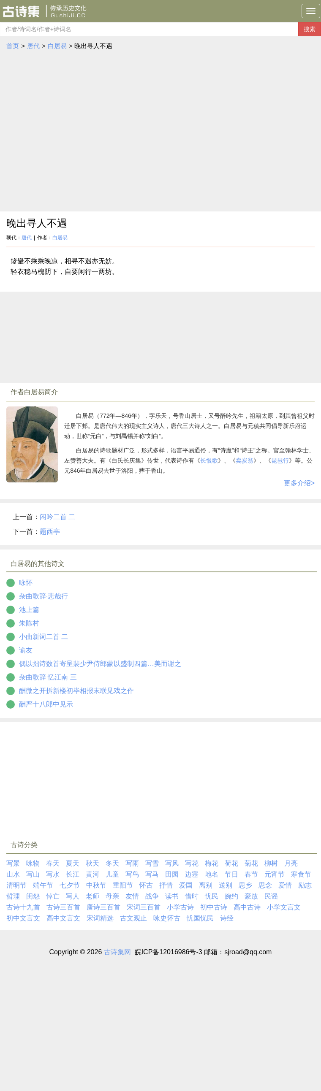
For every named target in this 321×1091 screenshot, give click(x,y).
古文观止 (133, 918)
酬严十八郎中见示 (46, 704)
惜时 (192, 896)
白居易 (57, 45)
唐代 (33, 45)
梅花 (211, 863)
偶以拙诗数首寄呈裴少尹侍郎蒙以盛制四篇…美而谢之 (100, 663)
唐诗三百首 (103, 907)
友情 (132, 896)
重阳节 (123, 885)
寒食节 (301, 874)
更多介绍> (299, 483)
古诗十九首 (23, 907)
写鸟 (132, 874)
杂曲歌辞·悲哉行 (43, 596)
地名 (211, 874)
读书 (172, 896)
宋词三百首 (143, 907)
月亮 (291, 863)
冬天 (112, 863)
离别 (205, 885)
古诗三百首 (63, 907)
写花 (192, 863)
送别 (225, 885)
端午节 (43, 885)
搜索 (310, 29)
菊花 (251, 863)
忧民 (211, 896)
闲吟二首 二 (57, 516)
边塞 (192, 874)
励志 (305, 885)
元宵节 (274, 874)
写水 (53, 874)
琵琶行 (280, 460)
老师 (92, 896)
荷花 (231, 863)
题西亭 (50, 531)
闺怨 (33, 896)
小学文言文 (284, 907)
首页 (12, 45)
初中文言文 (23, 918)
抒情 (166, 885)
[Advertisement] (91, 131)
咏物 (33, 863)
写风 (172, 863)
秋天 (92, 863)
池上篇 (29, 609)
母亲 (112, 896)
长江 (72, 874)
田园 (172, 874)
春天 (53, 863)
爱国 (186, 885)
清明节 (16, 885)
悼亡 (53, 896)
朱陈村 (29, 623)
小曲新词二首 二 (43, 636)
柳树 (271, 863)
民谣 (271, 896)
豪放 (251, 896)
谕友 (26, 650)
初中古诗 (213, 907)
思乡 (245, 885)
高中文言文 (63, 918)
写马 (152, 874)
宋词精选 (100, 918)
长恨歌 (209, 460)
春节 (251, 874)
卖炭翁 (244, 460)
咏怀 (26, 582)
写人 (72, 896)
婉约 (231, 896)
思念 (265, 885)
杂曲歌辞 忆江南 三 (48, 677)
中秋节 (96, 885)
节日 (231, 874)
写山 (33, 874)
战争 (152, 896)
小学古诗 (180, 907)
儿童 (112, 874)
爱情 (285, 885)
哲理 (13, 896)
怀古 (146, 885)
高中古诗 (247, 907)
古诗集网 (117, 952)
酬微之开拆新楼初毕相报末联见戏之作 (76, 690)
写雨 (132, 863)
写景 (13, 863)
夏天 (72, 863)
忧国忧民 (200, 918)
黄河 (92, 874)
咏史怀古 (166, 918)
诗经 (227, 918)
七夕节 (70, 885)
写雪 (152, 863)
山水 (13, 874)
